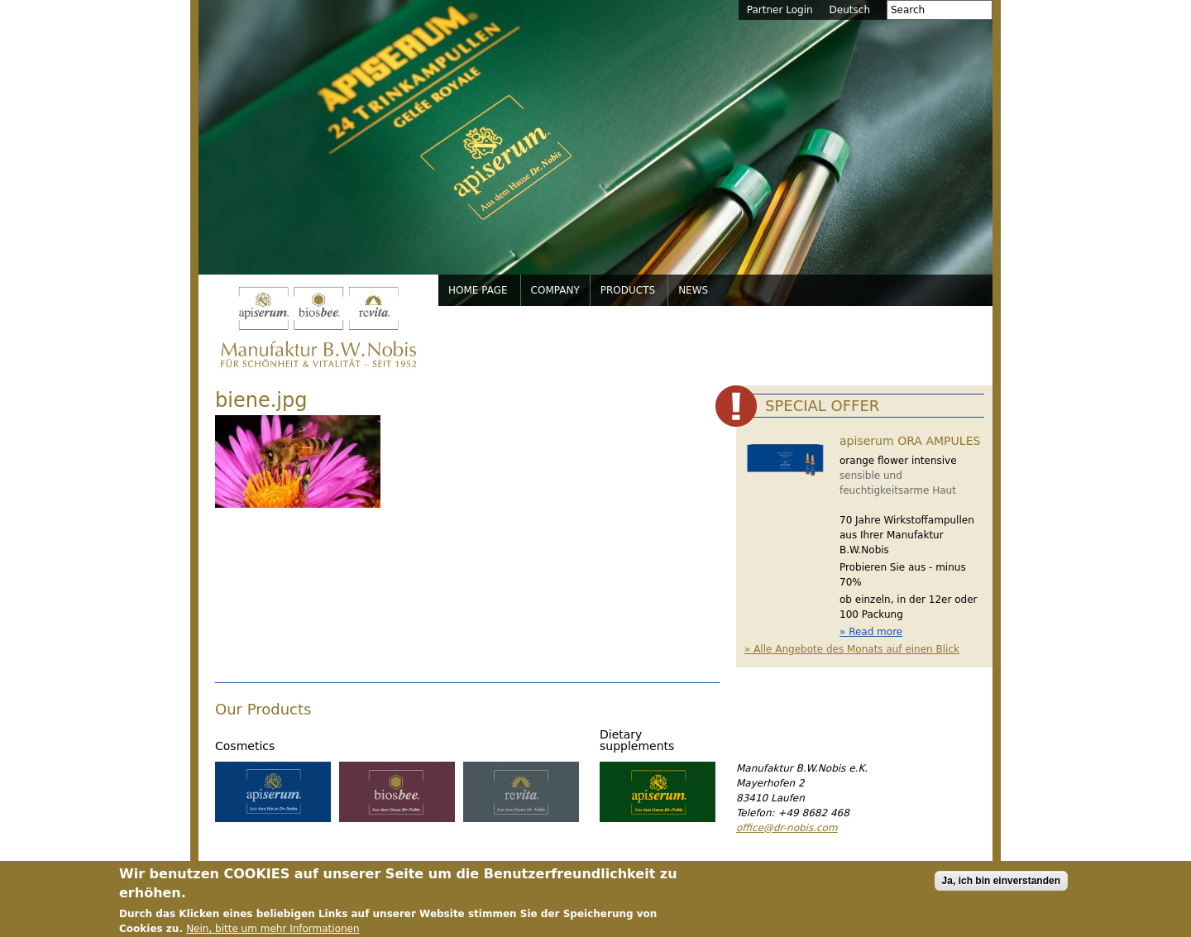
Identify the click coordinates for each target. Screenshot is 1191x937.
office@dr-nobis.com (787, 828)
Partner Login (780, 10)
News (693, 290)
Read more (875, 632)
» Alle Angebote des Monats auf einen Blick (851, 649)
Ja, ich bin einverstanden (1001, 885)
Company (555, 290)
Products (627, 290)
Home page (478, 290)
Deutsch (850, 10)
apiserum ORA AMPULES (909, 440)
